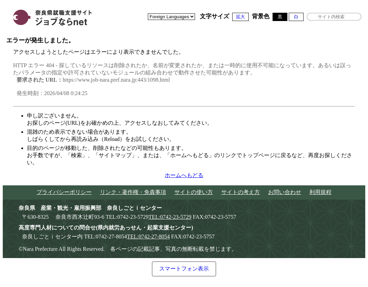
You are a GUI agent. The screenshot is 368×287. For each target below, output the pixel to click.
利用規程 (320, 192)
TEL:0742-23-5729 (170, 217)
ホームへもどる (184, 175)
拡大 (240, 16)
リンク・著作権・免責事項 (133, 192)
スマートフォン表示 (184, 268)
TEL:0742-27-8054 (148, 236)
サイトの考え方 (240, 192)
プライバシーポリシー (64, 192)
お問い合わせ (284, 192)
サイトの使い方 (193, 192)
